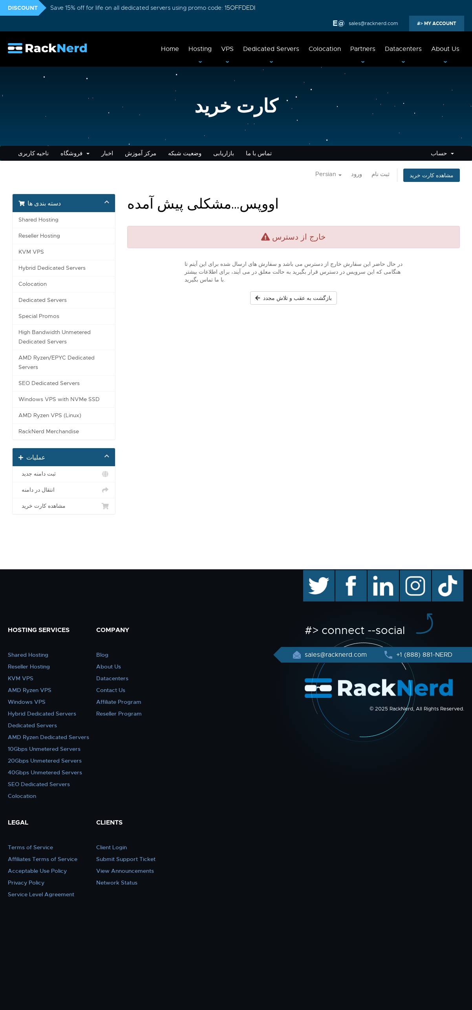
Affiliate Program (118, 701)
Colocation (325, 49)
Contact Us (110, 690)
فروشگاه (75, 153)
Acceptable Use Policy (37, 870)
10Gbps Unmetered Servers (44, 748)
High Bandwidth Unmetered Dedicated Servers (54, 337)
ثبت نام (380, 174)
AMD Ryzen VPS (29, 690)
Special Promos (38, 316)
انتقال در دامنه (63, 490)
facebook (349, 574)
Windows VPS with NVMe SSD (59, 399)
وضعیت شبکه (184, 153)
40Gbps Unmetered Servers (45, 772)
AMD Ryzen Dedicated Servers (48, 737)
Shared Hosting (38, 219)
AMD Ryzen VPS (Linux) (49, 415)
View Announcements (125, 870)
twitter (313, 574)
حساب (442, 153)
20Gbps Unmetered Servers (45, 760)
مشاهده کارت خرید (432, 175)
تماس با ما (259, 153)
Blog (102, 654)
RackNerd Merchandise (48, 431)
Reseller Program (119, 713)
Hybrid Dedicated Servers (52, 268)
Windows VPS (27, 701)
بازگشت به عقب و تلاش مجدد (293, 298)
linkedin (379, 574)
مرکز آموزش (140, 153)
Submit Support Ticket (126, 859)
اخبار (107, 153)
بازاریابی (223, 153)
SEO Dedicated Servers (49, 383)
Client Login (111, 847)
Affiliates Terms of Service (42, 859)
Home (170, 49)
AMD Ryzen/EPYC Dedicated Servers (56, 362)
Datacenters (403, 49)
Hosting (200, 49)
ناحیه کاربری (33, 153)
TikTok (442, 574)
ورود (356, 174)
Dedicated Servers (271, 49)
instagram (414, 574)
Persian (328, 174)
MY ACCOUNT (439, 23)
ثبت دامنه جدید (63, 474)
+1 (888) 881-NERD (423, 655)
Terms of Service (30, 847)
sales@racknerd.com (372, 23)
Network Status (116, 882)
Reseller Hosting (39, 236)
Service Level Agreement (41, 894)
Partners (362, 49)
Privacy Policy (26, 882)
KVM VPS (31, 252)
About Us (445, 49)
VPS (227, 49)
